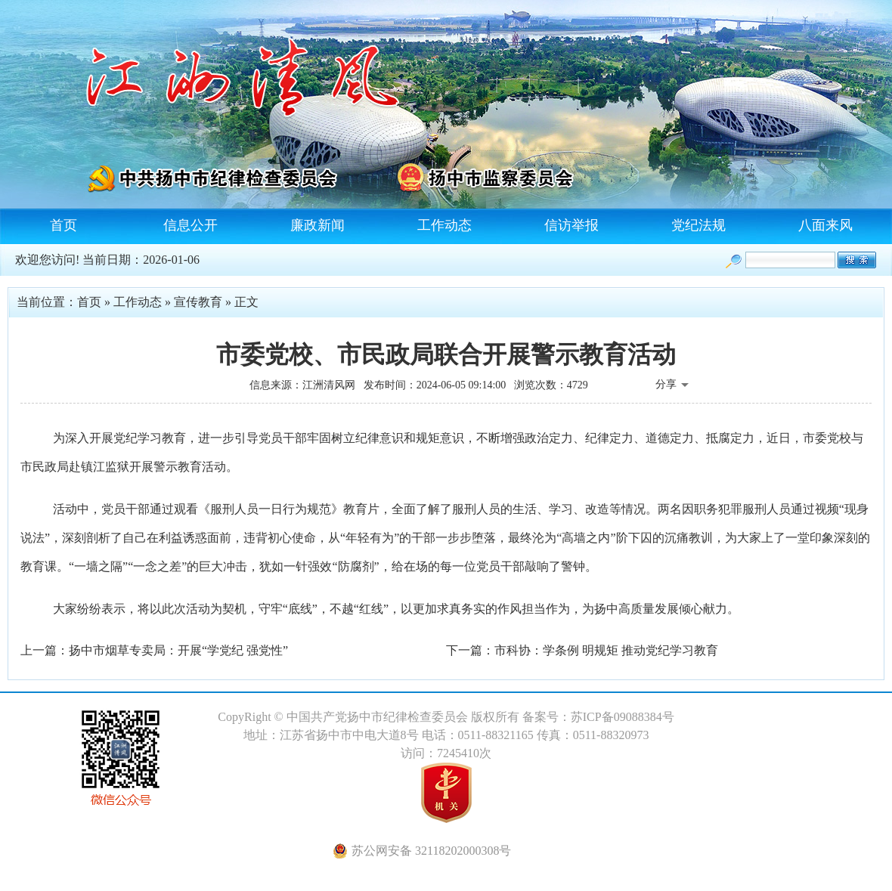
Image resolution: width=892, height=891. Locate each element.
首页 (63, 225)
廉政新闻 (317, 225)
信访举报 (571, 225)
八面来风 (825, 225)
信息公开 (190, 225)
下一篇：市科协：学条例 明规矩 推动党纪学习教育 (582, 650)
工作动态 (444, 225)
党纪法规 (698, 225)
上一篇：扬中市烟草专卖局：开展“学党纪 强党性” (154, 650)
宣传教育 (198, 301)
